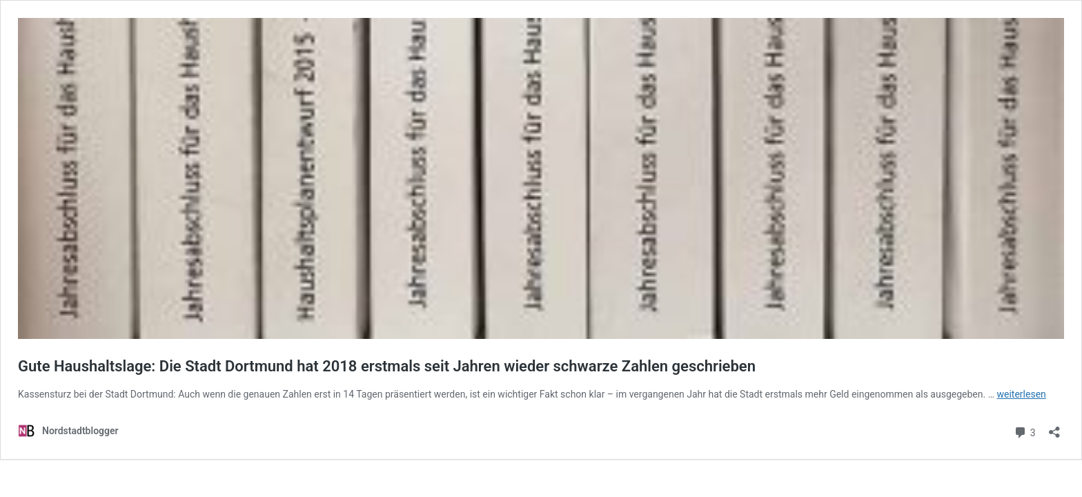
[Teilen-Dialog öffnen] (1054, 427)
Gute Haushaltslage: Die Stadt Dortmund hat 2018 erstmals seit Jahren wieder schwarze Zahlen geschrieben (387, 366)
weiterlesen (1021, 394)
